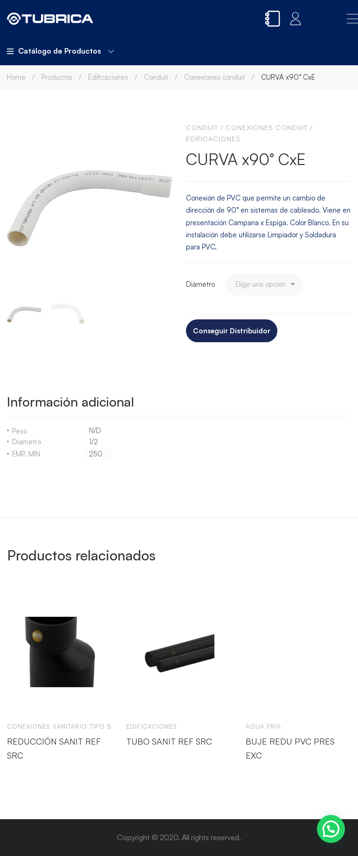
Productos (56, 77)
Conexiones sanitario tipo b (59, 726)
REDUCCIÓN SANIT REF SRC (54, 748)
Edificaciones (108, 77)
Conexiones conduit (214, 77)
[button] (331, 829)
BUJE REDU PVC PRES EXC (290, 748)
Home (16, 77)
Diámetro (200, 284)
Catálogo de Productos (60, 50)
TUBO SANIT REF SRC (169, 741)
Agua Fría (263, 726)
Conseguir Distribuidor (231, 330)
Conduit (156, 77)
